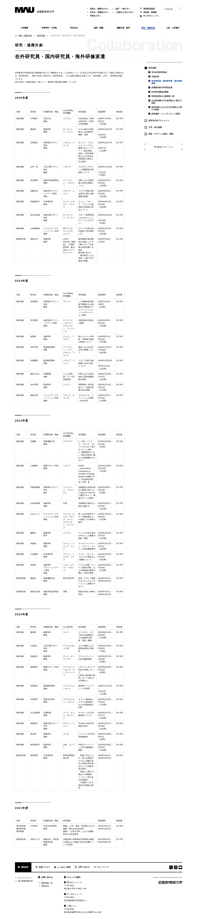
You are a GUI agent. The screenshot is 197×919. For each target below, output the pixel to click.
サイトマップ (101, 867)
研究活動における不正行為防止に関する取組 (165, 108)
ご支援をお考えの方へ (123, 12)
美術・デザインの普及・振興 (159, 134)
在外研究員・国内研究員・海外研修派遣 (165, 82)
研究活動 (41, 35)
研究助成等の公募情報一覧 (161, 96)
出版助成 (153, 76)
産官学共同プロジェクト (157, 120)
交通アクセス (42, 867)
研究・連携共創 (25, 35)
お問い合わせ (82, 867)
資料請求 (23, 867)
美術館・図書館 (148, 12)
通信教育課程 (147, 9)
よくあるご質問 (62, 867)
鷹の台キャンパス (73, 882)
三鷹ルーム (70, 906)
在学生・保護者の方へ (98, 12)
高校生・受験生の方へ (98, 9)
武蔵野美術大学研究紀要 (160, 87)
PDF (119, 118)
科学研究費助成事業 (158, 92)
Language (173, 8)
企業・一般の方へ (121, 9)
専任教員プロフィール (163, 147)
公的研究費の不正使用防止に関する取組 (165, 101)
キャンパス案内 (72, 877)
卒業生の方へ (94, 16)
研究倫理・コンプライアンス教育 (164, 114)
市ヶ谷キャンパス (149, 16)
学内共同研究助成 (157, 72)
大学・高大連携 (153, 127)
